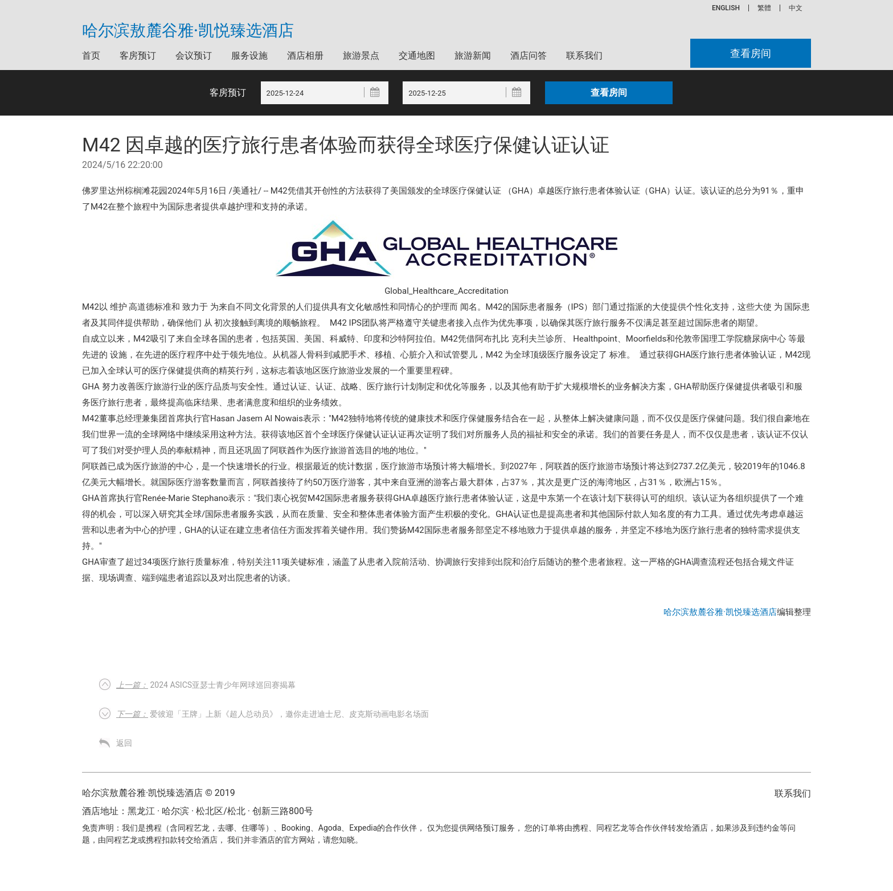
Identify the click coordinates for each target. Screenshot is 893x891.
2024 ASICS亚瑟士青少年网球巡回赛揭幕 (206, 684)
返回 (124, 743)
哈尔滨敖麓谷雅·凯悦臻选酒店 (188, 31)
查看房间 (750, 53)
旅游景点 (361, 55)
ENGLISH (726, 8)
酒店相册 (305, 55)
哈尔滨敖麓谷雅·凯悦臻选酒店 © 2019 (158, 792)
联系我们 (584, 55)
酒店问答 (528, 55)
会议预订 (193, 55)
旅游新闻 (472, 55)
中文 (795, 8)
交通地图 (417, 55)
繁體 (764, 8)
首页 (91, 55)
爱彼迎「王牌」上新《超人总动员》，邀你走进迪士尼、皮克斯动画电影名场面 (272, 713)
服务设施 (249, 55)
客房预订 (138, 55)
